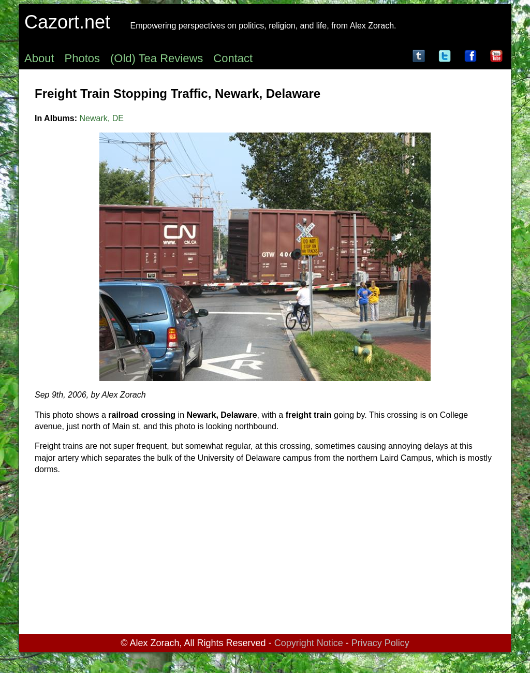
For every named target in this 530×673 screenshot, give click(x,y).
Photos (82, 58)
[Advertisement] (265, 556)
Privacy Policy (380, 643)
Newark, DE (102, 118)
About (39, 58)
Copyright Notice (308, 643)
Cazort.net (67, 22)
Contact (233, 58)
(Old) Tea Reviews (156, 58)
